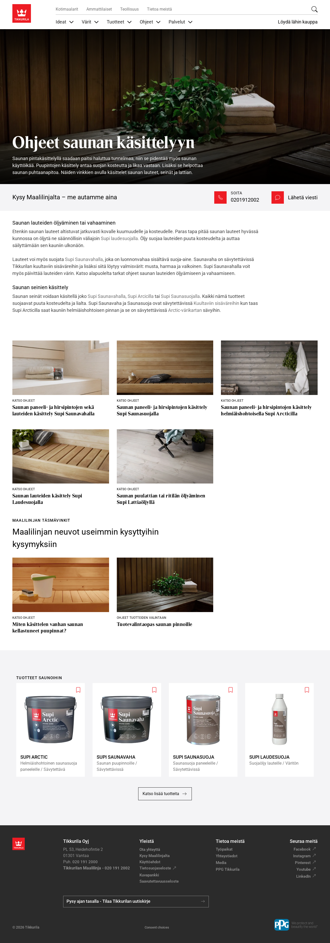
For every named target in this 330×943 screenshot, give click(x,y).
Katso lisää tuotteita (165, 794)
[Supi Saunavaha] (129, 730)
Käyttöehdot (149, 862)
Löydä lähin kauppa (298, 22)
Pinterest (303, 862)
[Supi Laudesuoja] (281, 730)
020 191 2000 (85, 862)
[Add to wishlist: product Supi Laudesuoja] (307, 690)
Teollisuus (129, 9)
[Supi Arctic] (52, 730)
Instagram (302, 856)
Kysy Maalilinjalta (154, 855)
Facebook (302, 849)
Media (221, 862)
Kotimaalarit (67, 9)
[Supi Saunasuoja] (205, 730)
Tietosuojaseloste (155, 868)
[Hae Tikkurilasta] (314, 9)
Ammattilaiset (99, 9)
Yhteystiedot (226, 856)
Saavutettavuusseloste (159, 881)
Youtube (303, 869)
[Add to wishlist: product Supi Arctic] (78, 690)
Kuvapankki (149, 875)
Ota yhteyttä (149, 849)
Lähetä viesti (303, 197)
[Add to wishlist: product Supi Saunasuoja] (230, 690)
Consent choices (157, 927)
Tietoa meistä (159, 9)
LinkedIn (303, 876)
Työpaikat (224, 849)
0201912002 (245, 200)
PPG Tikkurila (228, 869)
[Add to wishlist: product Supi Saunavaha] (154, 690)
